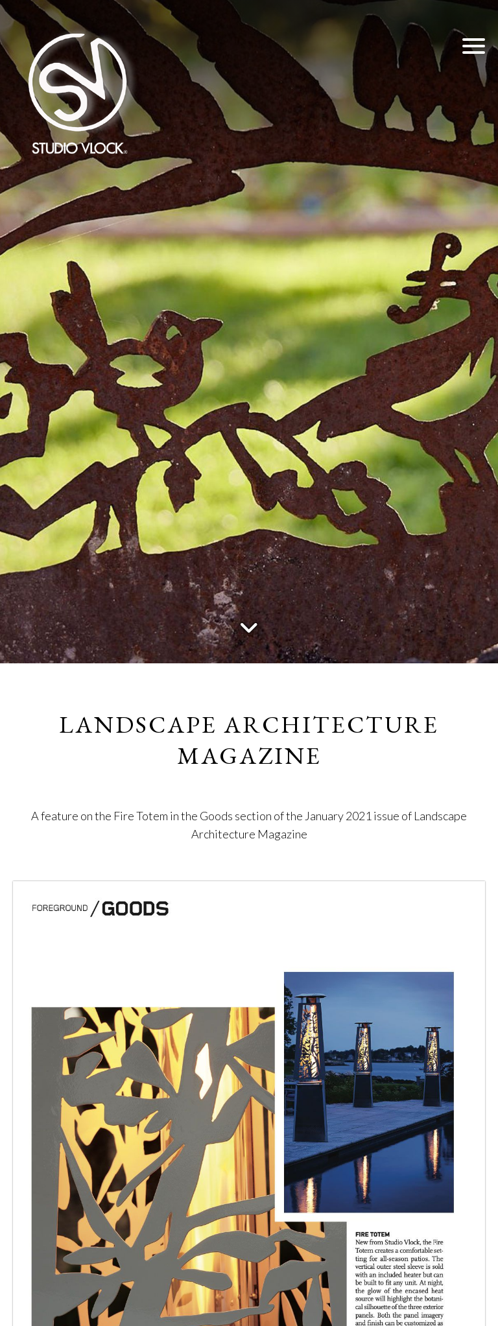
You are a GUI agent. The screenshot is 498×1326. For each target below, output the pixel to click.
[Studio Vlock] (78, 91)
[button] (473, 45)
